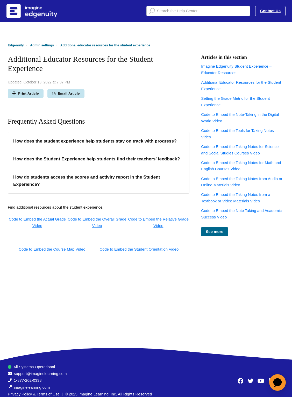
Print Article (25, 93)
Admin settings (42, 45)
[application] (277, 382)
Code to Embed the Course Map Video (52, 249)
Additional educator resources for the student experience (105, 45)
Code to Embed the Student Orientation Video (139, 249)
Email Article (66, 93)
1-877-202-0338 (28, 380)
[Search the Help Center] (198, 11)
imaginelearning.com (32, 387)
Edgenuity (16, 45)
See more (214, 231)
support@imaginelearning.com (40, 373)
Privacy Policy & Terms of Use (34, 394)
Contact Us (270, 11)
